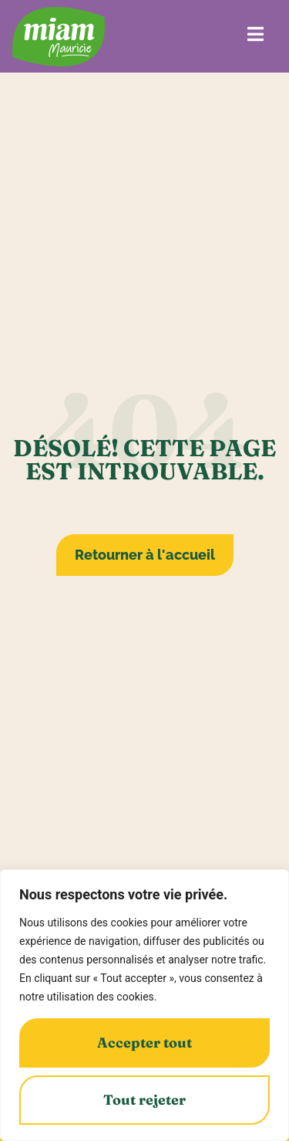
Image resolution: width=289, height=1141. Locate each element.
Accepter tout (144, 1042)
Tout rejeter (144, 1100)
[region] (144, 1005)
